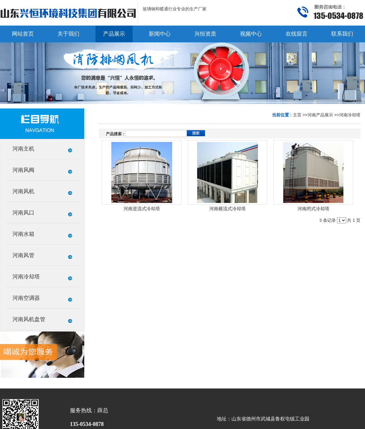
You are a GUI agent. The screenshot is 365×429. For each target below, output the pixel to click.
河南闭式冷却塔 (313, 208)
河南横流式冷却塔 (227, 208)
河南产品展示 (320, 114)
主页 (297, 114)
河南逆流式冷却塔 (141, 208)
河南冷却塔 (349, 114)
